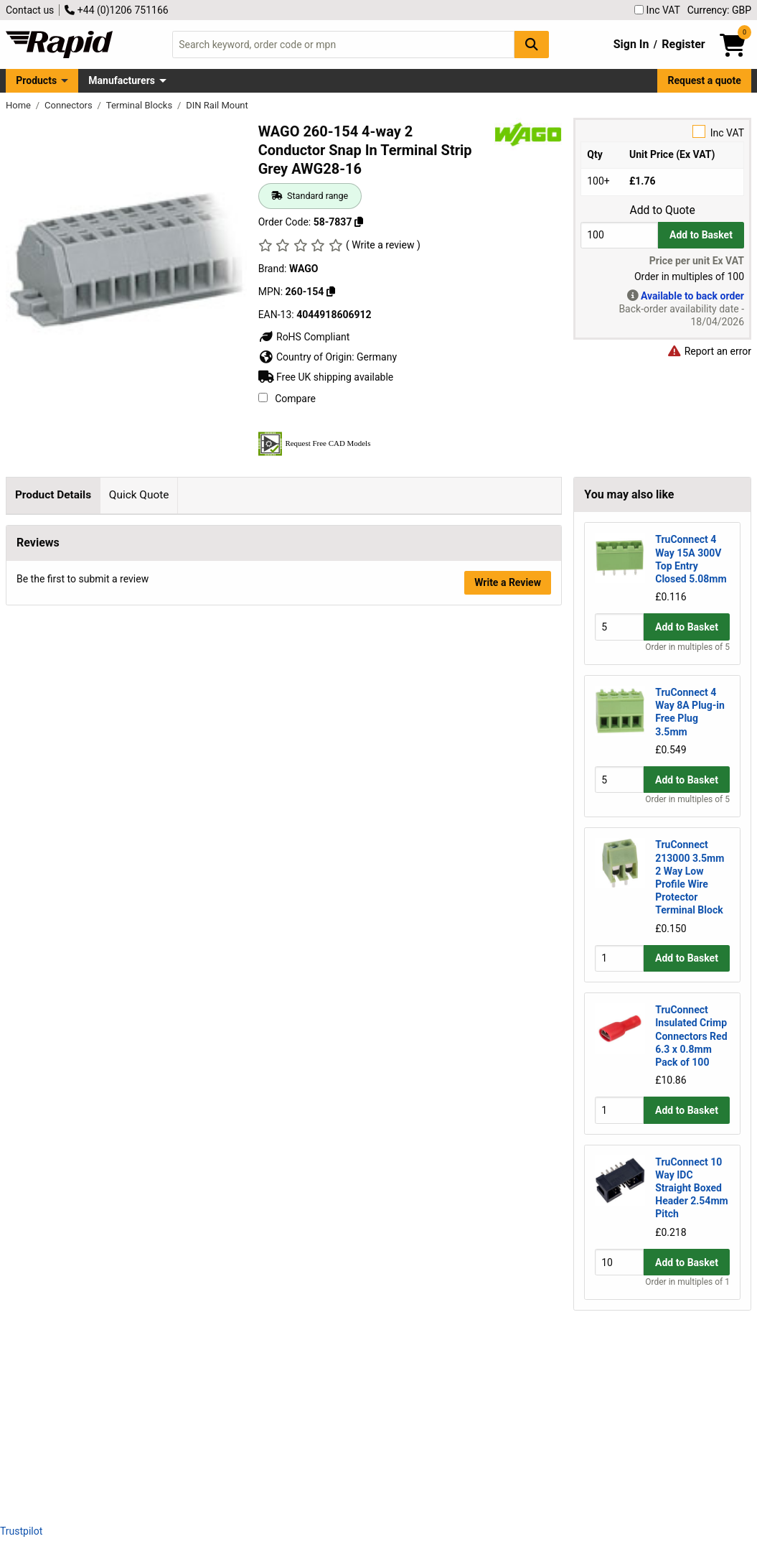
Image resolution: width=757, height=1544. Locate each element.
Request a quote (704, 80)
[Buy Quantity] (619, 235)
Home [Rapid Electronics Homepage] (19, 105)
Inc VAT (657, 10)
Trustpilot (21, 1531)
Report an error (709, 351)
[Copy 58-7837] (358, 222)
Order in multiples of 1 (687, 1282)
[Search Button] (531, 44)
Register (683, 44)
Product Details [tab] (53, 494)
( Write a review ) (383, 245)
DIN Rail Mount (217, 105)
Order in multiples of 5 (687, 647)
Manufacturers (121, 80)
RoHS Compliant (304, 337)
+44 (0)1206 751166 (116, 10)
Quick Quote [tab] (139, 494)
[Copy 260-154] (330, 292)
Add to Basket (701, 235)
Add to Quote (662, 210)
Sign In (631, 44)
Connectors (69, 105)
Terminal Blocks (140, 105)
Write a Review (507, 1474)
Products (36, 80)
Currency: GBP (719, 10)
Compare (287, 398)
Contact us (30, 10)
